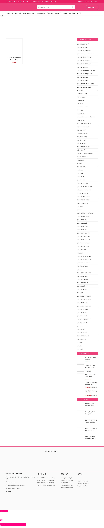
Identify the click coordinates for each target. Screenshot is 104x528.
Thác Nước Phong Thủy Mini (85, 117)
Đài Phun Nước (81, 113)
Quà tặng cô (81, 329)
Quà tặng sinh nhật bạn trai (86, 70)
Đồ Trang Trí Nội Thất (84, 190)
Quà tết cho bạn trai (83, 233)
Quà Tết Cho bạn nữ (83, 243)
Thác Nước (58, 13)
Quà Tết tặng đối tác (83, 216)
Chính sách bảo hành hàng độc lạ (46, 478)
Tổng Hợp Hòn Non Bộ (83, 483)
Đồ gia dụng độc (82, 133)
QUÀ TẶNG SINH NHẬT (29, 13)
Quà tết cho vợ (82, 249)
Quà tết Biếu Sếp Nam (83, 239)
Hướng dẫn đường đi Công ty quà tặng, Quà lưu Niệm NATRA (67, 480)
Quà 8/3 (79, 269)
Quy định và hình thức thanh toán (46, 485)
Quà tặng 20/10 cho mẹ (84, 296)
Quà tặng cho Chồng (83, 263)
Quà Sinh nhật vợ (82, 67)
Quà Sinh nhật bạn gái (84, 87)
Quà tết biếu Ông (82, 226)
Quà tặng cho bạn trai (84, 259)
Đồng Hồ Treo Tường (83, 127)
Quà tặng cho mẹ (82, 276)
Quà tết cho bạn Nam (83, 236)
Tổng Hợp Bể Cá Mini (82, 486)
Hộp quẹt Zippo (82, 97)
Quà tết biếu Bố (82, 223)
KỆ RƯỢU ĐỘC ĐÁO (82, 157)
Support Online (4, 511)
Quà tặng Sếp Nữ (82, 286)
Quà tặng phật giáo (83, 196)
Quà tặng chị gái (82, 302)
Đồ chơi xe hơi (81, 143)
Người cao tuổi (82, 93)
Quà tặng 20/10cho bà (84, 299)
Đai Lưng (72, 13)
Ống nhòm (80, 100)
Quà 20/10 (80, 293)
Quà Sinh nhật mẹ (82, 77)
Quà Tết (79, 210)
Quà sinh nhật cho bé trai (85, 54)
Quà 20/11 (80, 326)
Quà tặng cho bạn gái (84, 256)
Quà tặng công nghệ (83, 147)
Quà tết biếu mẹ (82, 230)
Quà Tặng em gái (82, 289)
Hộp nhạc (80, 103)
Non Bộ (65, 13)
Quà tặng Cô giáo (82, 283)
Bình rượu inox (82, 137)
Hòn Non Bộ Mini (82, 107)
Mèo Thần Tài (81, 150)
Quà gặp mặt (81, 180)
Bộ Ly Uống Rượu (82, 203)
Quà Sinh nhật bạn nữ (84, 50)
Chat (1, 520)
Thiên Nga (80, 170)
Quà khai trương (82, 183)
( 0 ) (96, 7)
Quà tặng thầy (81, 339)
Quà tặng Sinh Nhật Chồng (85, 84)
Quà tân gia (80, 176)
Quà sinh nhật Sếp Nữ (83, 64)
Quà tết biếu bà (82, 220)
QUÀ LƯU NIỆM (41, 13)
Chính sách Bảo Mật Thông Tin (45, 482)
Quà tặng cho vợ (82, 266)
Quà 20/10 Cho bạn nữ (83, 319)
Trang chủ (48, 29)
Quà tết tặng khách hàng (85, 213)
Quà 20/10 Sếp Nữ (82, 322)
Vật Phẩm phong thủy (84, 123)
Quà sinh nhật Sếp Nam (84, 57)
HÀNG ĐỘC (50, 13)
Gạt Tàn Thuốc (81, 140)
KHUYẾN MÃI (18, 13)
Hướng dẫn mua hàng (67, 487)
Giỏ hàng (91, 7)
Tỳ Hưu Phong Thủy (83, 193)
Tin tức (79, 13)
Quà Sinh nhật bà (82, 80)
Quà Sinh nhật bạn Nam (84, 74)
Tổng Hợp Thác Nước (82, 481)
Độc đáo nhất (81, 130)
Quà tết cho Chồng (83, 246)
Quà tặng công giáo (83, 200)
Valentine (80, 253)
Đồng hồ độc (81, 120)
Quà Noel (80, 206)
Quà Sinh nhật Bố (82, 47)
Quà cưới (80, 173)
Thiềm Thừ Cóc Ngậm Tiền (85, 153)
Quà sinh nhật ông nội (84, 60)
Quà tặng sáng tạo (83, 336)
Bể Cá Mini (80, 110)
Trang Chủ (9, 13)
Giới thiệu (94, 1)
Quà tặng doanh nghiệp (84, 186)
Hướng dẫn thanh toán (67, 485)
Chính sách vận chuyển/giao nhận (46, 480)
